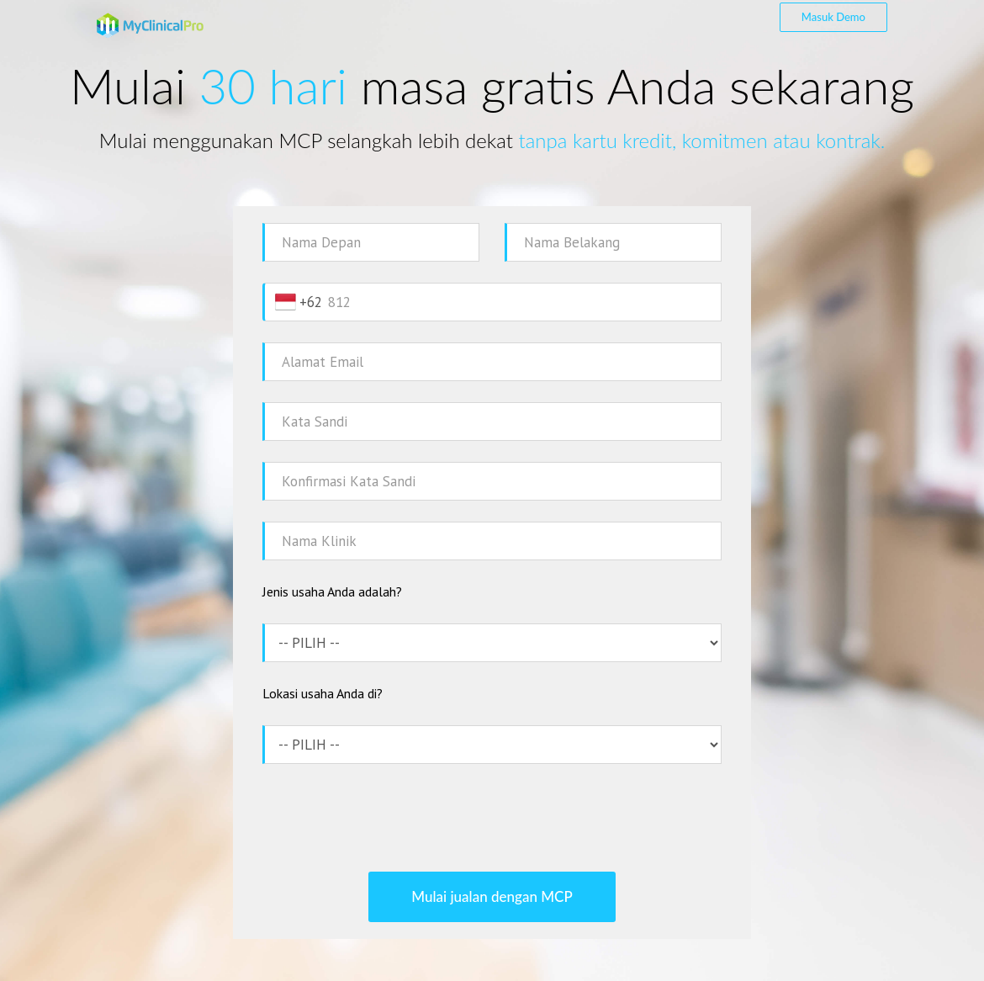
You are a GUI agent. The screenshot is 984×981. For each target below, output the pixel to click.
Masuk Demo (833, 17)
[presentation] (492, 818)
